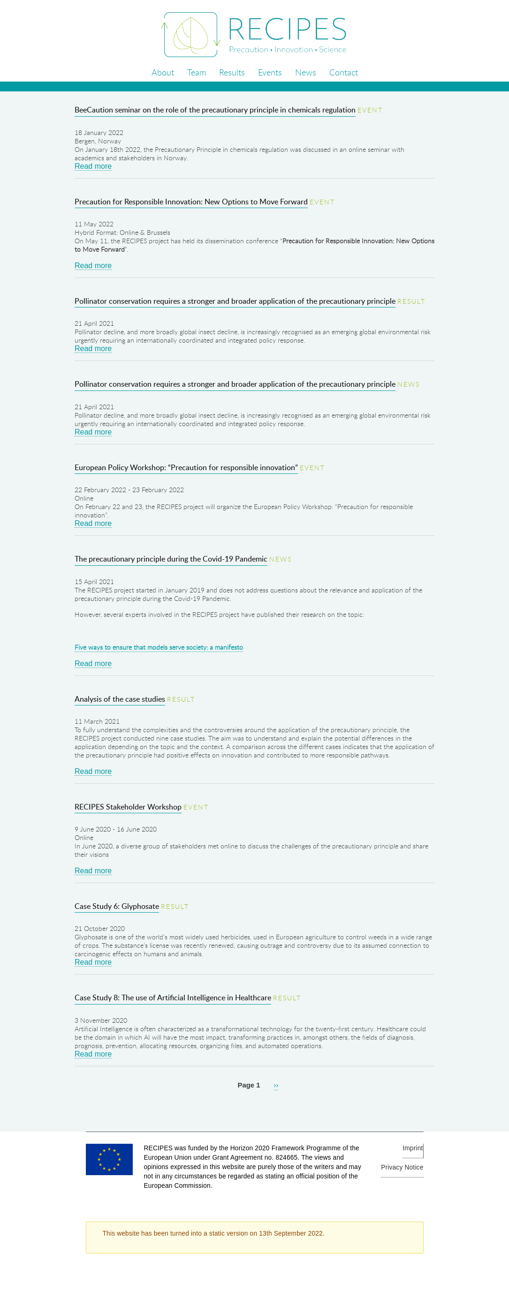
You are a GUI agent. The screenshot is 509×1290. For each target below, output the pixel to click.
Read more (93, 166)
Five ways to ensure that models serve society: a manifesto (159, 647)
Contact (343, 72)
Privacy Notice (402, 1167)
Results (232, 72)
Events (270, 72)
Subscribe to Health (4, 1106)
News (305, 72)
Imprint (413, 1148)
